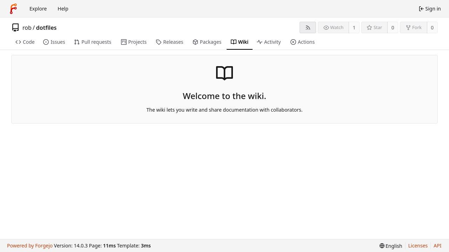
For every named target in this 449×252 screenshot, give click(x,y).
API (437, 245)
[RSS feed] (308, 27)
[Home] (13, 8)
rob (27, 27)
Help (63, 8)
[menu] (391, 246)
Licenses (418, 245)
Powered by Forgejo (30, 245)
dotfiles (46, 27)
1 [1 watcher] (354, 27)
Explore (38, 8)
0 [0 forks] (432, 27)
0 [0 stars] (392, 27)
